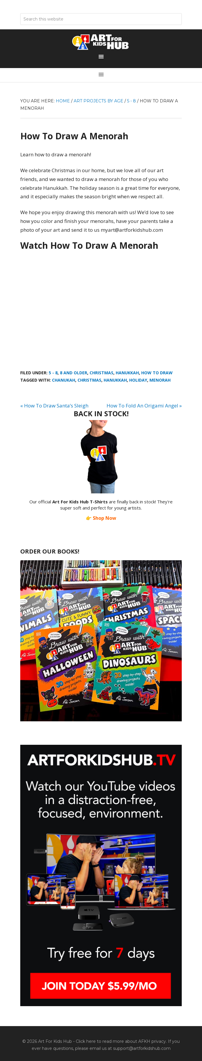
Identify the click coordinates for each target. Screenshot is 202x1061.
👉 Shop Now (101, 518)
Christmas (101, 372)
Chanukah (63, 380)
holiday (138, 380)
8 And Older (73, 372)
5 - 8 (53, 372)
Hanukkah (127, 372)
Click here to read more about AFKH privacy (121, 1041)
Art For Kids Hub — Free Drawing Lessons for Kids (101, 42)
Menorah (160, 380)
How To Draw (157, 372)
